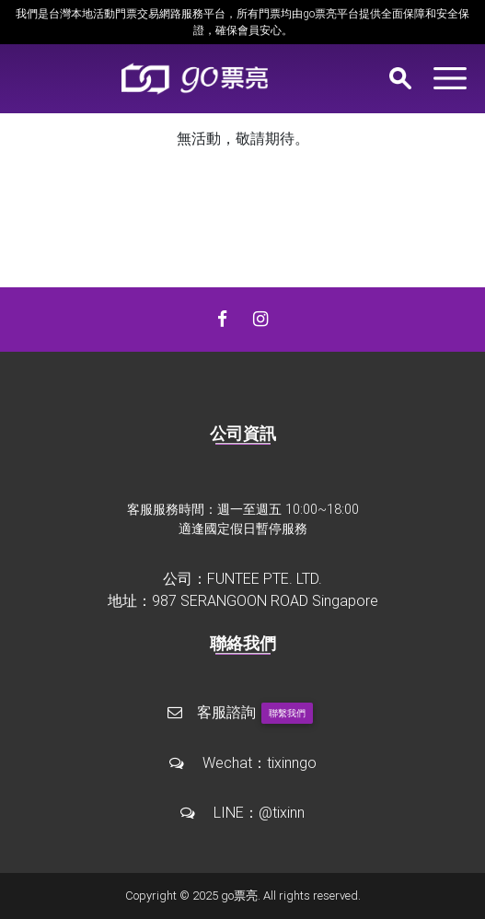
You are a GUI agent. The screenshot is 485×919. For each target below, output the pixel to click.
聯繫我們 (287, 713)
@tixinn (282, 812)
